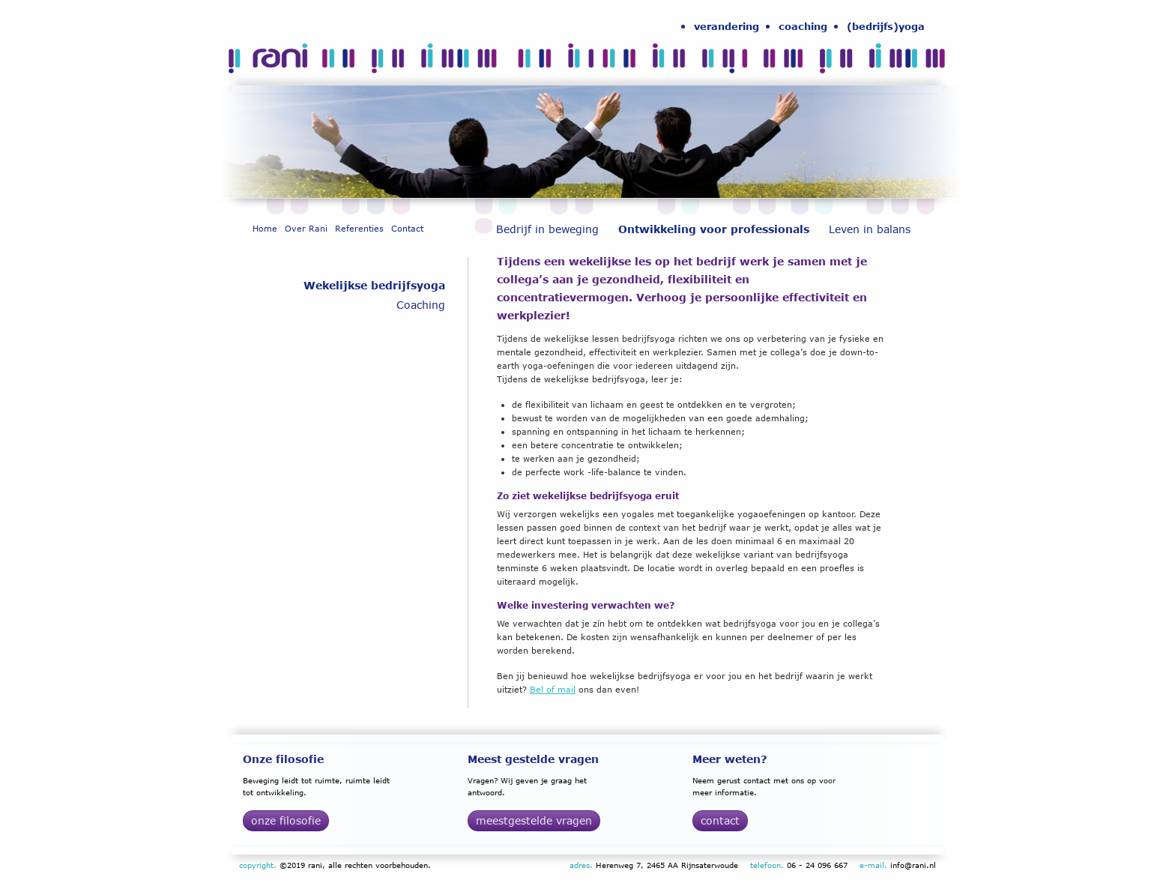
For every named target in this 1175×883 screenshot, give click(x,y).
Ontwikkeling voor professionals (713, 229)
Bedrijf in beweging (547, 229)
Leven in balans (869, 229)
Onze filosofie (286, 820)
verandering (726, 26)
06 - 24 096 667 (817, 865)
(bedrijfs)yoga (886, 26)
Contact (407, 228)
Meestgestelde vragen (534, 820)
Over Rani (306, 228)
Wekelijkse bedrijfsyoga (374, 285)
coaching (803, 26)
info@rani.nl (913, 865)
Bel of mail (553, 689)
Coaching (420, 304)
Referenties (359, 228)
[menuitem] (726, 25)
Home (265, 228)
